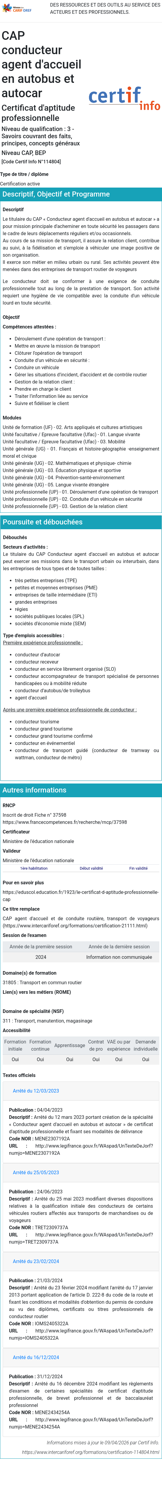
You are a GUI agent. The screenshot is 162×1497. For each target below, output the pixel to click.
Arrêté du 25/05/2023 (36, 1172)
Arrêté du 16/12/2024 (36, 1357)
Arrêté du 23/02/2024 (36, 1261)
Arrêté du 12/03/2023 (36, 1091)
